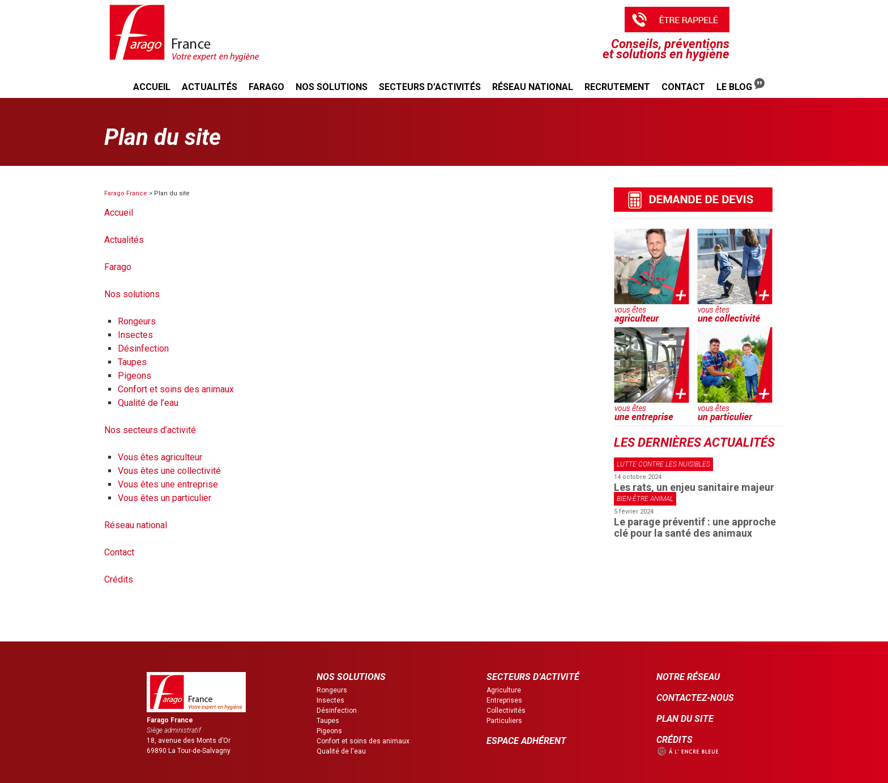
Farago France (125, 193)
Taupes (132, 362)
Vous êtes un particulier (164, 498)
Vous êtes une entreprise (168, 484)
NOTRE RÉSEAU (688, 676)
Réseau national (532, 87)
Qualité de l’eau (148, 402)
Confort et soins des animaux (176, 389)
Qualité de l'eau (341, 751)
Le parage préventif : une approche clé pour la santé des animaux (695, 527)
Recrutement (617, 87)
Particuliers (504, 721)
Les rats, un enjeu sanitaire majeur (694, 487)
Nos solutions (332, 87)
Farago (266, 87)
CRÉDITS (674, 739)
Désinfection (143, 348)
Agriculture (503, 690)
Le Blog (740, 85)
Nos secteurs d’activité (150, 430)
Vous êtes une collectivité (169, 470)
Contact (683, 87)
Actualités (209, 87)
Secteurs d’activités (430, 87)
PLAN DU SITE (685, 718)
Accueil (151, 87)
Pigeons (134, 375)
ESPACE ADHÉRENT (526, 740)
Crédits (118, 579)
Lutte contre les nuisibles (663, 464)
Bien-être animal (645, 499)
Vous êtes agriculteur (160, 457)
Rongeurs (137, 321)
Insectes (135, 335)
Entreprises (504, 700)
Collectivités (506, 710)
